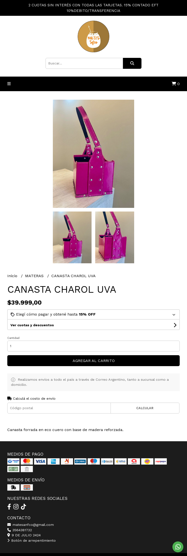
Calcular (144, 408)
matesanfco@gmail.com (30, 525)
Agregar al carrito (94, 360)
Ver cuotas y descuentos (32, 325)
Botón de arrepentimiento (31, 540)
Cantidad (13, 338)
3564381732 (19, 530)
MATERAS (35, 276)
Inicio (13, 276)
